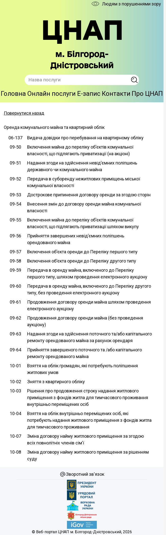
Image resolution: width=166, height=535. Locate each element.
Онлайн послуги (51, 93)
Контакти (116, 93)
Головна (13, 93)
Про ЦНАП (147, 93)
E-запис (88, 93)
